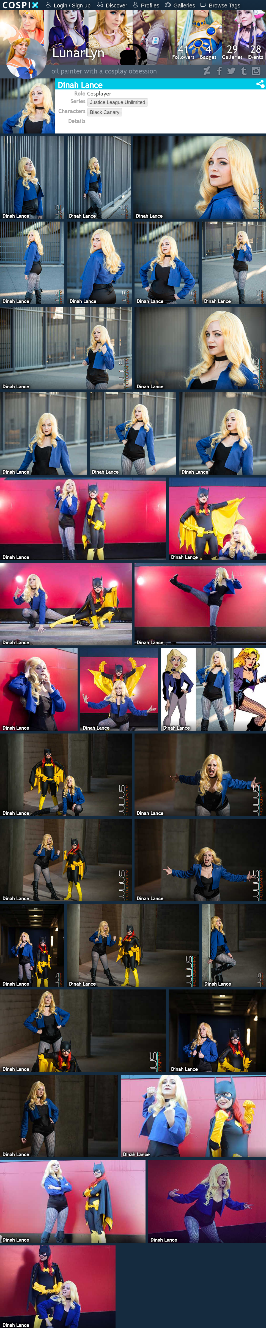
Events (255, 52)
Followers (183, 52)
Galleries (232, 52)
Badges (208, 52)
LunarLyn (78, 52)
